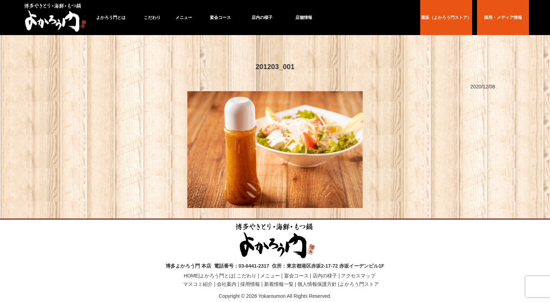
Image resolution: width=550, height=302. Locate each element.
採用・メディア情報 (503, 17)
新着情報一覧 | (279, 284)
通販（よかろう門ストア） (446, 17)
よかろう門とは (111, 17)
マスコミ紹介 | (198, 284)
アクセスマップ (358, 275)
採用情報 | (250, 284)
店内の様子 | (325, 275)
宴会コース (220, 17)
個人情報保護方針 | (317, 284)
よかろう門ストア (359, 284)
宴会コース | (297, 275)
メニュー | (270, 275)
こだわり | (247, 275)
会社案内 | (227, 284)
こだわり (152, 17)
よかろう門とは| (217, 275)
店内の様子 (262, 17)
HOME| (192, 275)
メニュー (184, 17)
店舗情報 (304, 17)
